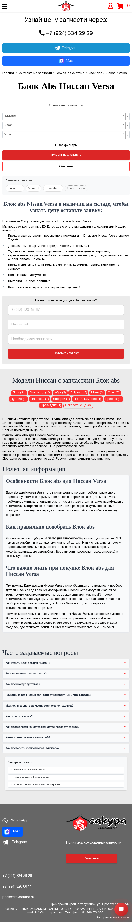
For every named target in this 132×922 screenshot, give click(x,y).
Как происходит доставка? (22, 684)
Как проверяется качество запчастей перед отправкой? (42, 727)
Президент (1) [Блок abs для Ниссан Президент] (51, 405)
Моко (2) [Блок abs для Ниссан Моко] (97, 392)
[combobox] (66, 116)
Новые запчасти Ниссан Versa (31, 777)
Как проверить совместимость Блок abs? (32, 748)
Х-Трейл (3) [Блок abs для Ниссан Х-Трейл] (78, 392)
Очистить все (76, 188)
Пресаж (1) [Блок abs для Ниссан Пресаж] (113, 399)
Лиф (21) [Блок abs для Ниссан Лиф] (19, 392)
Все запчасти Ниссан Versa (29, 770)
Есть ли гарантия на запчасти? (26, 674)
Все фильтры (66, 145)
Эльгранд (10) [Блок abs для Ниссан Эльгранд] (40, 392)
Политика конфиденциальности (93, 842)
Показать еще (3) (78, 405)
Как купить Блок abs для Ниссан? (27, 663)
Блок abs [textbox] (64, 116)
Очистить (66, 166)
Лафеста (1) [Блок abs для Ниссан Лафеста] (40, 399)
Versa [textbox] (64, 134)
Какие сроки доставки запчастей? (27, 737)
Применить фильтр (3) (66, 155)
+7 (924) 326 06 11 (17, 886)
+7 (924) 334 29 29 (69, 33)
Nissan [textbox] (64, 125)
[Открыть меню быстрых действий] (121, 909)
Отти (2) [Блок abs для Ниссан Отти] (113, 392)
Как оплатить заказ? (19, 716)
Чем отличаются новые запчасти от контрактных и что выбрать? (48, 695)
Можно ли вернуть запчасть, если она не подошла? (39, 706)
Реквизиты (91, 858)
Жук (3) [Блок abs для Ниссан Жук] (60, 392)
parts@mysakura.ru (18, 897)
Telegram (66, 48)
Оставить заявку (66, 353)
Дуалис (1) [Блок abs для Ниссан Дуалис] (18, 399)
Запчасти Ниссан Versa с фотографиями (37, 785)
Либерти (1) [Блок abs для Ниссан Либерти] (61, 399)
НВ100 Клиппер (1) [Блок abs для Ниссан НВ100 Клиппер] (87, 399)
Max (66, 60)
